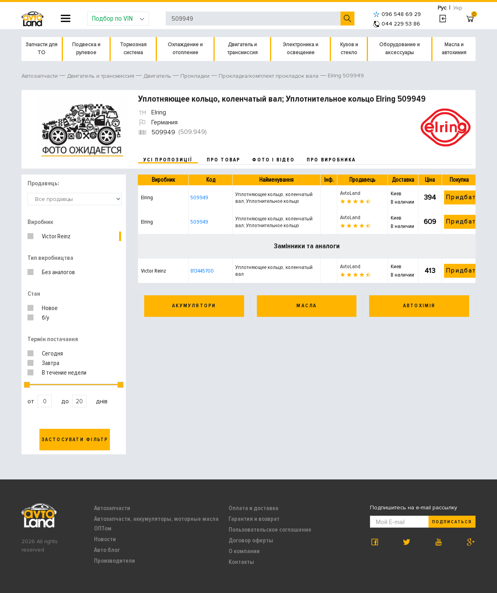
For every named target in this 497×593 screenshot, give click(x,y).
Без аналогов (58, 272)
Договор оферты (251, 540)
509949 (199, 197)
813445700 (202, 270)
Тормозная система (133, 48)
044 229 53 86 (396, 23)
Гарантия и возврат (254, 518)
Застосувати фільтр (74, 439)
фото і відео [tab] (273, 160)
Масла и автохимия (454, 48)
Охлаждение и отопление (185, 48)
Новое (50, 308)
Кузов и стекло (349, 48)
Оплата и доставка (253, 508)
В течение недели (64, 373)
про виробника (331, 160)
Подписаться (452, 522)
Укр (457, 7)
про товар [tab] (224, 160)
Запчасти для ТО (41, 48)
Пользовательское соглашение (270, 529)
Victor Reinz (56, 236)
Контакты (241, 562)
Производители (114, 560)
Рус (442, 7)
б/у (45, 318)
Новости (105, 539)
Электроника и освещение (300, 48)
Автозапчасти (112, 508)
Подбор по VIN (118, 18)
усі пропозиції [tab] (168, 160)
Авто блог (107, 550)
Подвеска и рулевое (86, 48)
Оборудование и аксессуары (399, 48)
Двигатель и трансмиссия (242, 48)
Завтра (50, 363)
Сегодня (52, 353)
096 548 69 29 (397, 14)
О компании (244, 551)
